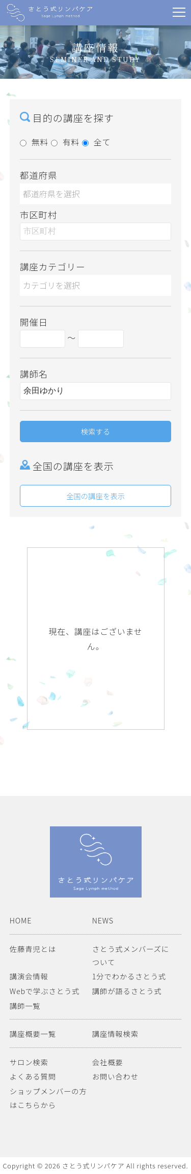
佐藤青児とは (33, 948)
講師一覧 (25, 1005)
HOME (21, 920)
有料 (65, 142)
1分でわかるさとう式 (129, 976)
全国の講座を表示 (95, 495)
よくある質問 (33, 1076)
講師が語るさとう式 (127, 990)
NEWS (103, 920)
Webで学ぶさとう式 (45, 990)
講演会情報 (29, 976)
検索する (96, 431)
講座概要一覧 (33, 1033)
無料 (34, 142)
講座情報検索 (115, 1033)
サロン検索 (29, 1062)
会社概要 (107, 1062)
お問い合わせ (115, 1076)
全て (96, 142)
